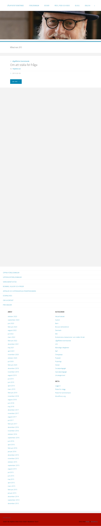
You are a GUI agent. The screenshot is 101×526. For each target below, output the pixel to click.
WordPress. (94, 522)
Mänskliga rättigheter (62, 348)
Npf (56, 351)
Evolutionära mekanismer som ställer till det (70, 337)
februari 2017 (12, 424)
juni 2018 (11, 403)
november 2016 (13, 431)
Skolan (57, 365)
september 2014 (13, 500)
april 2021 (11, 351)
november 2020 (13, 355)
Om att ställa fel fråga (23, 65)
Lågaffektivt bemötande (20, 61)
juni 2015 (11, 476)
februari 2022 (12, 341)
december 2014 (13, 497)
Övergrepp (59, 355)
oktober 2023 (12, 316)
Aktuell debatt (60, 316)
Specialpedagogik (61, 372)
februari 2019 (12, 393)
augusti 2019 (12, 375)
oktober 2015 (12, 462)
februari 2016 (12, 448)
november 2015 (13, 459)
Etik (56, 334)
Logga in (58, 386)
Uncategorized (60, 375)
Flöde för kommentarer (63, 393)
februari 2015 (12, 490)
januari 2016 (12, 452)
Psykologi (58, 361)
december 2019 (13, 368)
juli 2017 (11, 420)
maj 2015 (11, 479)
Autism (57, 320)
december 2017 (13, 410)
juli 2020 (11, 361)
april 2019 (11, 386)
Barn (56, 323)
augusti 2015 (12, 469)
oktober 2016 (12, 434)
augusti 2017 (12, 417)
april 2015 (11, 483)
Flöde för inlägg (60, 389)
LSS (56, 344)
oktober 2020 (12, 358)
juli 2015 (11, 472)
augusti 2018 (12, 400)
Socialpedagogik (60, 368)
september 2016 (13, 438)
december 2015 (13, 455)
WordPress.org (60, 396)
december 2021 (13, 344)
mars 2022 (11, 337)
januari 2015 (12, 493)
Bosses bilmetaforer (62, 327)
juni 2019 (11, 382)
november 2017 (13, 413)
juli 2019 (11, 379)
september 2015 (13, 465)
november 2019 (13, 372)
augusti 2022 (12, 330)
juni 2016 (11, 441)
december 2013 (13, 503)
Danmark (58, 330)
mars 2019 (11, 389)
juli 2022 (11, 334)
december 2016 (13, 427)
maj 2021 (11, 348)
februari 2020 (12, 365)
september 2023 (13, 320)
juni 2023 (11, 323)
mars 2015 (11, 486)
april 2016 (11, 445)
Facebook (7, 518)
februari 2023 (12, 327)
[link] (94, 5)
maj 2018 (11, 406)
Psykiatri (58, 358)
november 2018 (13, 396)
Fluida (87, 522)
